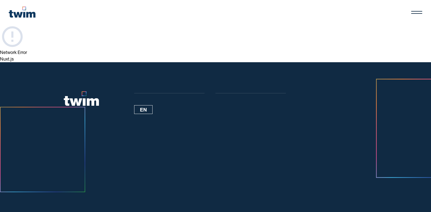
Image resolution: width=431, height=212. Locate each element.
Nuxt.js (7, 58)
